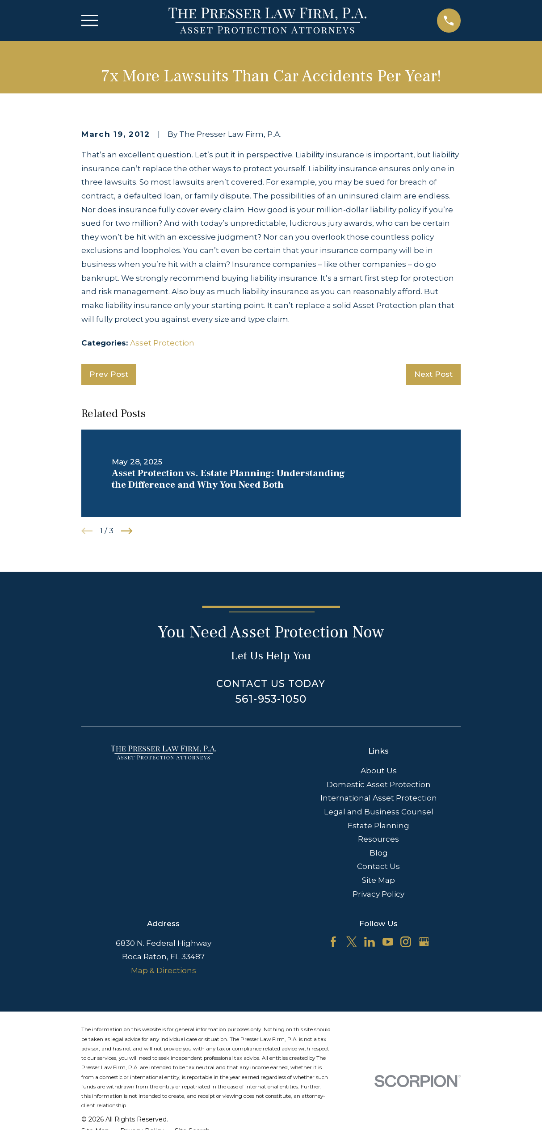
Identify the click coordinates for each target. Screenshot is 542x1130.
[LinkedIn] (369, 941)
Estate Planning (378, 825)
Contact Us (378, 866)
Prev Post (108, 374)
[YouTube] (387, 941)
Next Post (433, 374)
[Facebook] (333, 941)
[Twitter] (351, 941)
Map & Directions (163, 970)
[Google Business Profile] (424, 941)
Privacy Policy (378, 894)
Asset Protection (162, 342)
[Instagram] (405, 941)
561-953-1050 (271, 698)
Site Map (378, 880)
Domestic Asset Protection (379, 784)
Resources (378, 839)
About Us (379, 770)
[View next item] (127, 531)
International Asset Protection (378, 797)
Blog (379, 852)
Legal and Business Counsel (378, 811)
